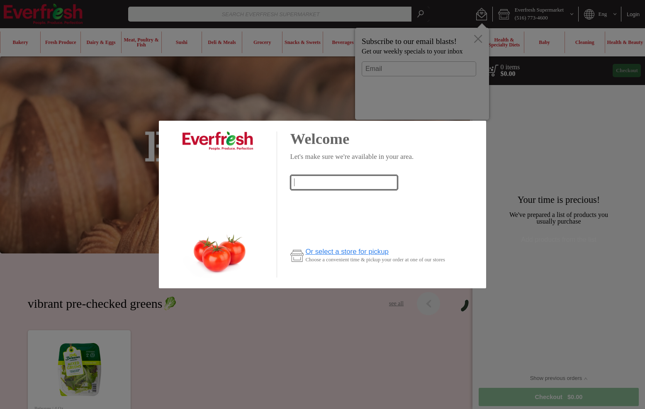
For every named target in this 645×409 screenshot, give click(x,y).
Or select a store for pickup (347, 252)
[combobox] (344, 183)
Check (343, 201)
